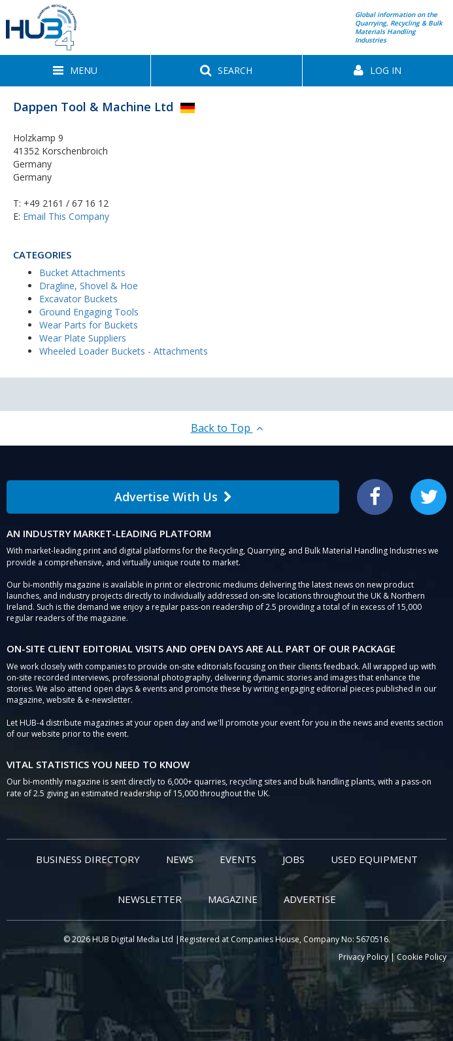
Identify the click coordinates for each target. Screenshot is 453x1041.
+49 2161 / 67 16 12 (66, 203)
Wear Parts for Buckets (88, 325)
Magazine (233, 899)
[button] (75, 70)
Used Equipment (374, 859)
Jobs (293, 859)
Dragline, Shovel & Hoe (88, 285)
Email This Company (66, 216)
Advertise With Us (173, 496)
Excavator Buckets (78, 298)
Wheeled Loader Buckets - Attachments (123, 351)
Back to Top (227, 428)
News (179, 859)
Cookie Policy (421, 956)
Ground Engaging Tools (89, 312)
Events (238, 859)
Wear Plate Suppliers (82, 338)
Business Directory (88, 859)
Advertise (310, 899)
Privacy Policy (363, 956)
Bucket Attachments (82, 272)
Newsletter (150, 899)
